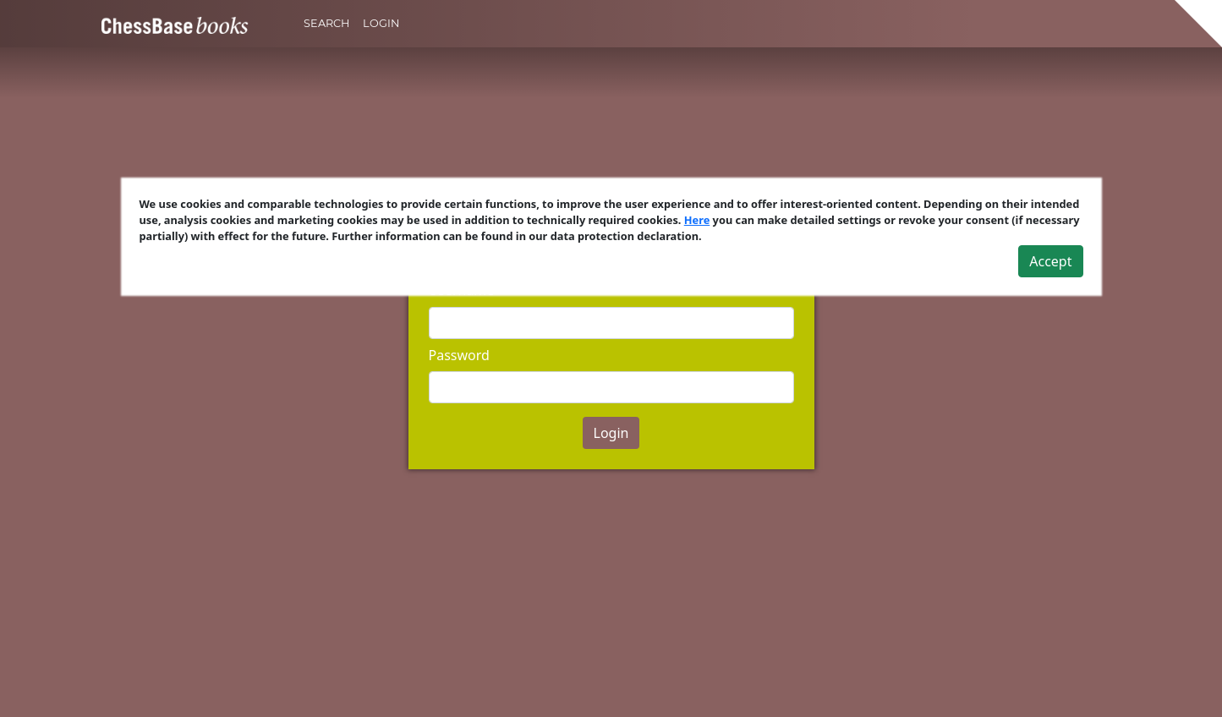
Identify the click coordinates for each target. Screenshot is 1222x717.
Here (697, 219)
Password (459, 355)
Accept (1050, 261)
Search (326, 23)
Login (381, 23)
